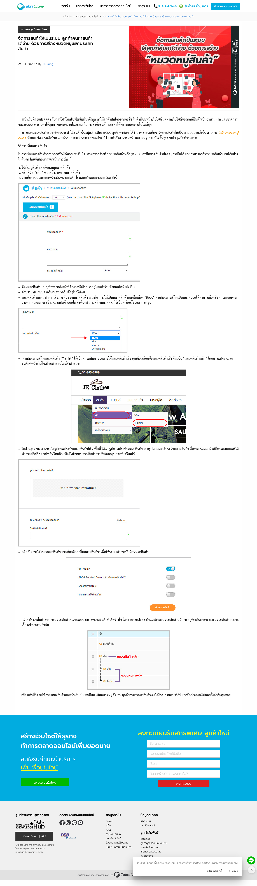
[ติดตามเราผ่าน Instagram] (68, 822)
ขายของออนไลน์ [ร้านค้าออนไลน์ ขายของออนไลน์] (102, 875)
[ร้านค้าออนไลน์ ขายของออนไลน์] (127, 875)
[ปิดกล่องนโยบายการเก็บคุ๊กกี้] (233, 871)
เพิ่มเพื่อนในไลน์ (45, 782)
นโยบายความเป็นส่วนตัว (119, 847)
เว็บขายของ (147, 856)
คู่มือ (108, 825)
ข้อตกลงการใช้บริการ (117, 843)
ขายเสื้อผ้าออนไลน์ (150, 847)
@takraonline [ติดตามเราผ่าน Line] (74, 822)
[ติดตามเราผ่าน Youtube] (80, 822)
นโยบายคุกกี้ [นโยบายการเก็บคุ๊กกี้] (214, 871)
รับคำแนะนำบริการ (196, 6)
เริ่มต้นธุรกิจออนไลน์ (151, 852)
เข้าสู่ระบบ (146, 821)
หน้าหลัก (67, 16)
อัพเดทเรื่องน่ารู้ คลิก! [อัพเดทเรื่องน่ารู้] (34, 836)
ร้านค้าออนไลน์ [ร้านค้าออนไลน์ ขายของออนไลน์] (83, 875)
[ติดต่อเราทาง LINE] (251, 860)
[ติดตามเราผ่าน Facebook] (62, 822)
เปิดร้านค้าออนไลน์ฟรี (225, 6)
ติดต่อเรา (145, 839)
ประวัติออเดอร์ (148, 825)
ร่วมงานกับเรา (113, 834)
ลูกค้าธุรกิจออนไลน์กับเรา (154, 843)
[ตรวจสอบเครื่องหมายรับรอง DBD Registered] (68, 836)
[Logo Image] (33, 6)
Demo (109, 821)
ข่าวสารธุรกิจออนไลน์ (87, 16)
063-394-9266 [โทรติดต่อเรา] (167, 6)
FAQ (108, 830)
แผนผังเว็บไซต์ (113, 838)
